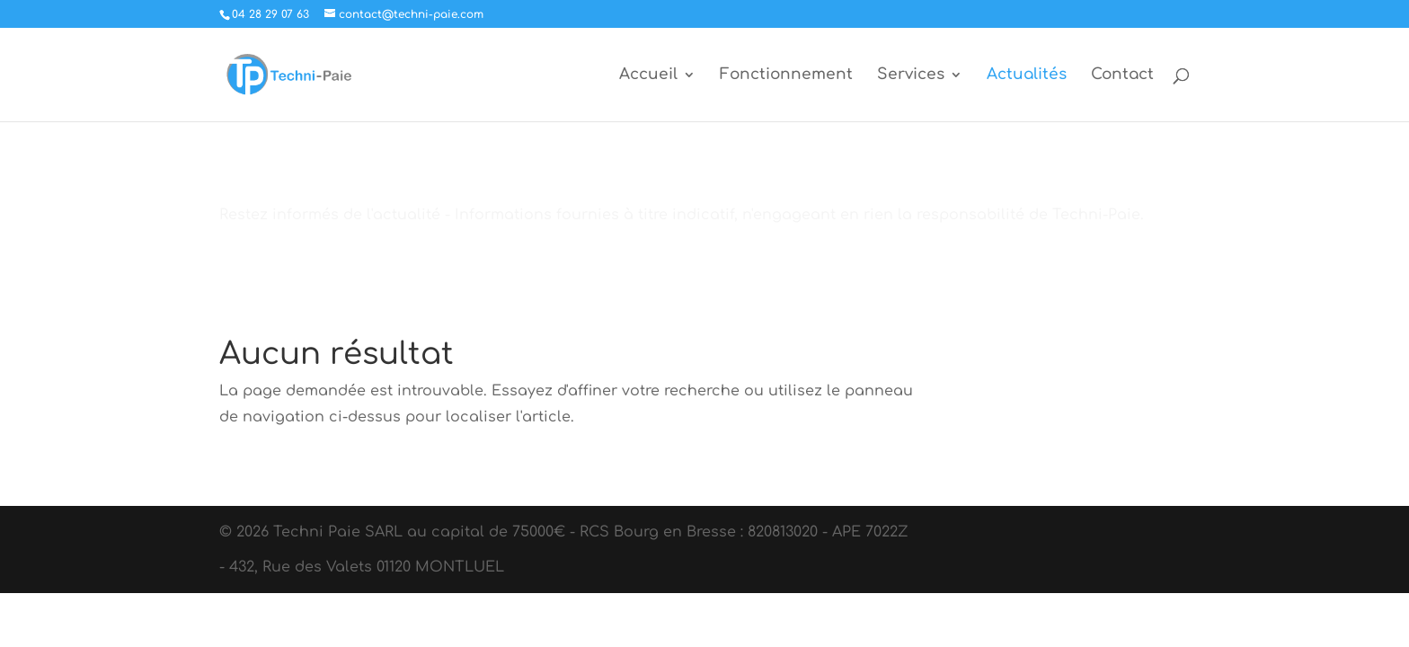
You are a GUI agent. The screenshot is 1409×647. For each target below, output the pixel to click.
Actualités (1027, 75)
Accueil (648, 75)
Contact (1122, 75)
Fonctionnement (786, 75)
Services (910, 75)
